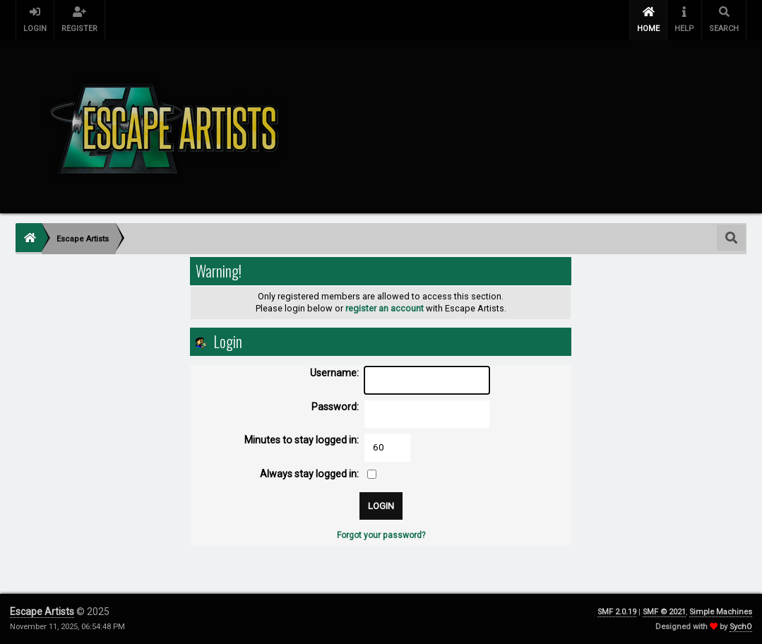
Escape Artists (42, 611)
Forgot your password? (381, 535)
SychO (741, 626)
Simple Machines (720, 611)
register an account (384, 308)
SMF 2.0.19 (616, 611)
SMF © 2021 (664, 611)
